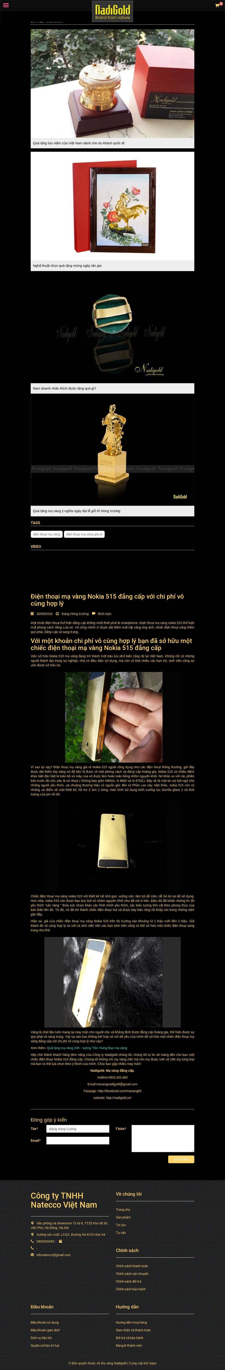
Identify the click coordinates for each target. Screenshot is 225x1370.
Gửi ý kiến (181, 1159)
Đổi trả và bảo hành (129, 1338)
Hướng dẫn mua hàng (131, 1322)
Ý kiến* (121, 1129)
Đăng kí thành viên (129, 1345)
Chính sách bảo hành (131, 1289)
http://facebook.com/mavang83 (119, 1091)
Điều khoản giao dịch (45, 1330)
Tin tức (121, 1225)
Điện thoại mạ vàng (153, 623)
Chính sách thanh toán (132, 1266)
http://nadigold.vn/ (118, 1098)
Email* (36, 1140)
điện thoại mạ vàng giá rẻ (84, 534)
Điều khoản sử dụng (45, 1322)
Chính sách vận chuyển (132, 1274)
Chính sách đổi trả (128, 1281)
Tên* (34, 1129)
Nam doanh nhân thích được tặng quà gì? (64, 388)
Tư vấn (121, 1233)
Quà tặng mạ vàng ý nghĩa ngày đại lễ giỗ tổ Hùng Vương (76, 511)
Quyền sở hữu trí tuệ (45, 1345)
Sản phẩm (123, 1217)
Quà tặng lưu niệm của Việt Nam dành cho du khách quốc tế (78, 143)
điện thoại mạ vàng (46, 534)
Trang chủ (123, 1209)
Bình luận (101, 614)
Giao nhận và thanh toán (133, 1330)
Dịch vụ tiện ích (41, 1338)
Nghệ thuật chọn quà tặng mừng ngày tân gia (67, 265)
